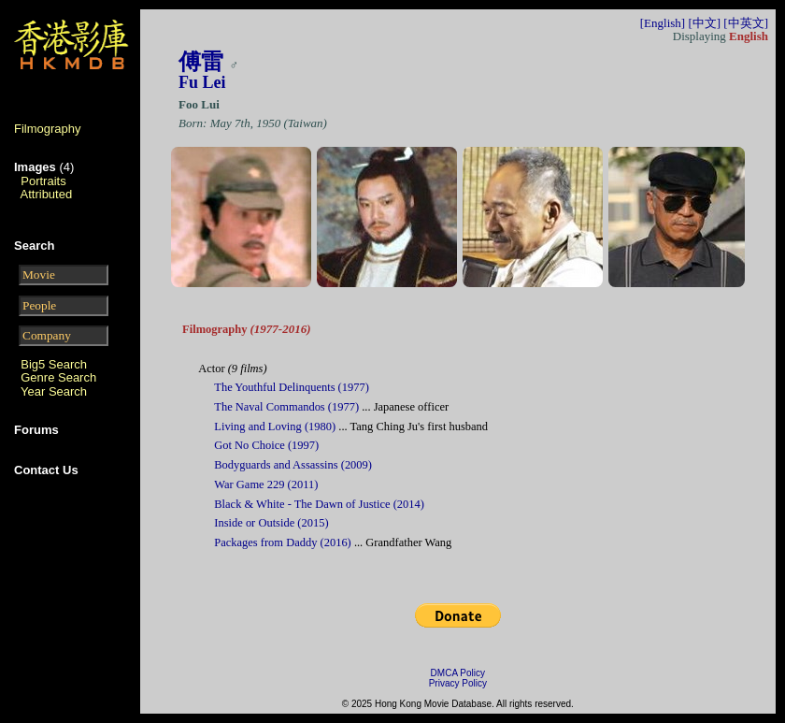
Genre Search (58, 377)
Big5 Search (54, 364)
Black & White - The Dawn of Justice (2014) (319, 504)
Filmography (47, 129)
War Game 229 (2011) (266, 484)
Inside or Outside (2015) (271, 522)
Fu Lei (202, 82)
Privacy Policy (458, 683)
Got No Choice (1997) (266, 445)
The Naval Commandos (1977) (286, 406)
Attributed (47, 194)
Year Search (54, 391)
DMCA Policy (458, 673)
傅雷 (200, 62)
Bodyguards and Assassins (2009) (293, 464)
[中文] (704, 23)
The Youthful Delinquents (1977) (291, 387)
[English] (662, 23)
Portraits (43, 181)
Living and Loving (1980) (274, 426)
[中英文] (745, 23)
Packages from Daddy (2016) (282, 542)
